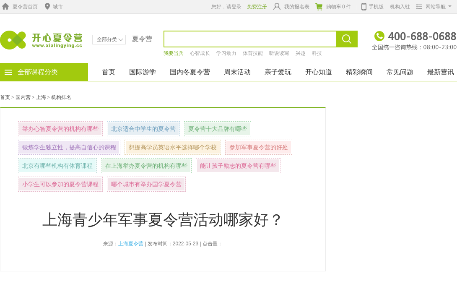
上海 (41, 97)
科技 (317, 53)
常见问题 (400, 72)
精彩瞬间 (359, 72)
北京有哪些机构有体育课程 (57, 165)
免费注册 (257, 7)
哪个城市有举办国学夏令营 (146, 184)
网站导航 (432, 7)
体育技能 (253, 53)
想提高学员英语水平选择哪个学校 (173, 147)
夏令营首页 (19, 7)
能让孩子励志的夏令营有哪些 (238, 165)
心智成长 (200, 53)
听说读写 (279, 53)
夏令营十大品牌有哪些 (217, 128)
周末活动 (237, 72)
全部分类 (110, 39)
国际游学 (142, 72)
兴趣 (301, 53)
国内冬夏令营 (190, 72)
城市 (53, 7)
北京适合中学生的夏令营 (143, 128)
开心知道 (318, 72)
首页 (108, 72)
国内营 (23, 97)
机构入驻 (400, 7)
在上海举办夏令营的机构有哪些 (146, 165)
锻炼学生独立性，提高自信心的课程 (69, 147)
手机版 (372, 5)
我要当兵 (174, 53)
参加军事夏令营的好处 (258, 147)
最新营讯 (440, 72)
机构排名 (61, 97)
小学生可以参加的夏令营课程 (60, 184)
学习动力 (226, 53)
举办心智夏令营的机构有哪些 (60, 128)
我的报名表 (291, 6)
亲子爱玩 (278, 72)
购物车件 (333, 6)
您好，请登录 (226, 7)
